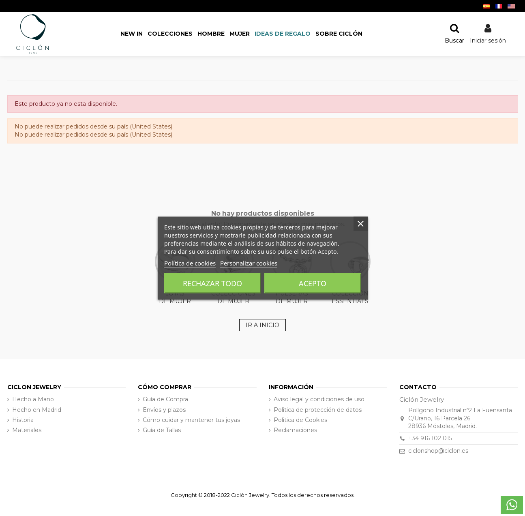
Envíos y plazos (164, 409)
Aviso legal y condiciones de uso (319, 399)
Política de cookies (190, 263)
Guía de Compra (165, 399)
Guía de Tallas (162, 430)
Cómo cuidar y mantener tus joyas (191, 420)
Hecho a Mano (33, 399)
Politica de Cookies (300, 420)
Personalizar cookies (248, 263)
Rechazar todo (212, 283)
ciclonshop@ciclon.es (438, 450)
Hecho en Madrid (36, 409)
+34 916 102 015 (430, 438)
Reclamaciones (295, 430)
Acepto (312, 283)
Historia (23, 420)
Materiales (26, 430)
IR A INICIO (262, 325)
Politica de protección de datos (318, 409)
